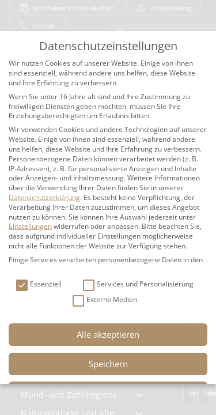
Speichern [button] (108, 363)
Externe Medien (105, 300)
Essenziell (39, 284)
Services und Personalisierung (138, 284)
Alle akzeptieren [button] (108, 334)
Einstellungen (30, 226)
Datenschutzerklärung (44, 197)
